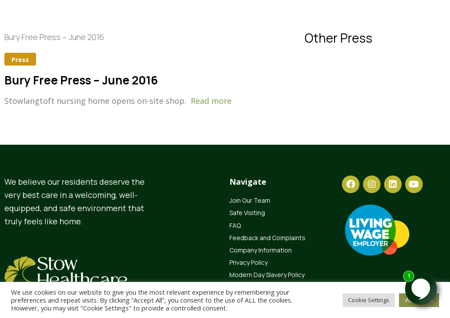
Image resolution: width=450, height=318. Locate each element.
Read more (211, 100)
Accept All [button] (419, 300)
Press (20, 59)
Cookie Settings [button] (368, 300)
